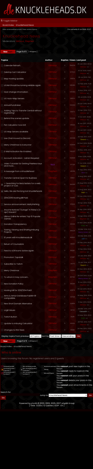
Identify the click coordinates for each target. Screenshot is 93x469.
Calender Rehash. (12, 65)
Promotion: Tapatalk (13, 257)
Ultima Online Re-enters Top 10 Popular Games (22, 217)
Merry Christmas (11, 270)
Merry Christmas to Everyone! (17, 144)
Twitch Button (10, 316)
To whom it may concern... (16, 277)
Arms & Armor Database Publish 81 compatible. (20, 296)
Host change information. (16, 92)
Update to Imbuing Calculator (18, 323)
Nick (53, 164)
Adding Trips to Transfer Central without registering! (23, 111)
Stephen (29, 41)
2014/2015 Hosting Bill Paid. (16, 197)
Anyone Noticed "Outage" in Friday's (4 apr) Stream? (22, 210)
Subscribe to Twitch (13, 264)
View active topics (30, 29)
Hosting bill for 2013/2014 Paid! (18, 290)
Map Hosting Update (14, 78)
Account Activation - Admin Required (21, 158)
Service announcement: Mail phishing (21, 204)
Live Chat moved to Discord (17, 138)
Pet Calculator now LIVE (15, 125)
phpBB (34, 403)
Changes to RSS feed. (14, 330)
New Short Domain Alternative (18, 303)
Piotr (83, 192)
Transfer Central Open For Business (20, 178)
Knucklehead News (25, 25)
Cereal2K (83, 311)
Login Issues (9, 310)
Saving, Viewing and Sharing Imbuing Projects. (21, 230)
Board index (8, 25)
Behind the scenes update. (16, 118)
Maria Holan (83, 232)
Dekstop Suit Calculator (15, 72)
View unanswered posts (12, 29)
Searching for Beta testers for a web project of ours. (22, 184)
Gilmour (20, 41)
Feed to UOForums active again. (19, 250)
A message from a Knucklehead (19, 171)
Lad (83, 239)
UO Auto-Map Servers (14, 98)
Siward (83, 139)
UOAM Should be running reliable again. (22, 85)
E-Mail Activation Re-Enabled (17, 151)
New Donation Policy (13, 283)
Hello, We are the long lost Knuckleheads (23, 191)
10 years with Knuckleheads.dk (18, 237)
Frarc (83, 225)
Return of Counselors (14, 244)
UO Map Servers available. (16, 131)
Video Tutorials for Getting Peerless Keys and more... (23, 164)
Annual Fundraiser (12, 105)
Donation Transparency (15, 224)
